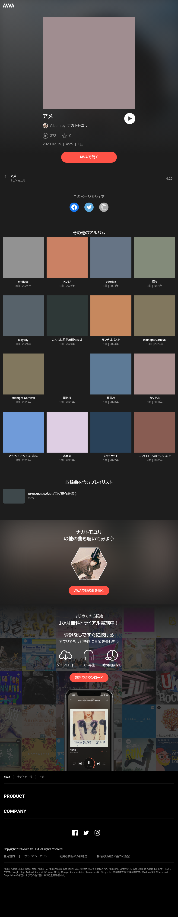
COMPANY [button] (15, 811)
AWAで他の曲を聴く (89, 590)
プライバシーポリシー (37, 856)
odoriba (111, 281)
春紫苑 (67, 456)
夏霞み (111, 398)
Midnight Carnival (154, 339)
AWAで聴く (89, 157)
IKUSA (67, 281)
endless (23, 281)
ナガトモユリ (77, 126)
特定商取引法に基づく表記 (113, 856)
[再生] (129, 118)
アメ (41, 777)
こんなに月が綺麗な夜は (67, 339)
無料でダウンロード (89, 677)
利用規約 (9, 856)
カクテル (154, 398)
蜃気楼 (67, 398)
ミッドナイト (111, 456)
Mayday (23, 339)
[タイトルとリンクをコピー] (103, 207)
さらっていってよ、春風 (23, 456)
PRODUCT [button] (14, 796)
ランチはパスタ (111, 339)
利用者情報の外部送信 (73, 856)
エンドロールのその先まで (155, 456)
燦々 (155, 281)
